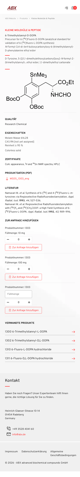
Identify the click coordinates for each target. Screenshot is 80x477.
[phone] (8, 429)
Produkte (24, 18)
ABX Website (10, 18)
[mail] (8, 434)
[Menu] (66, 8)
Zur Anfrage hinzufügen (25, 247)
